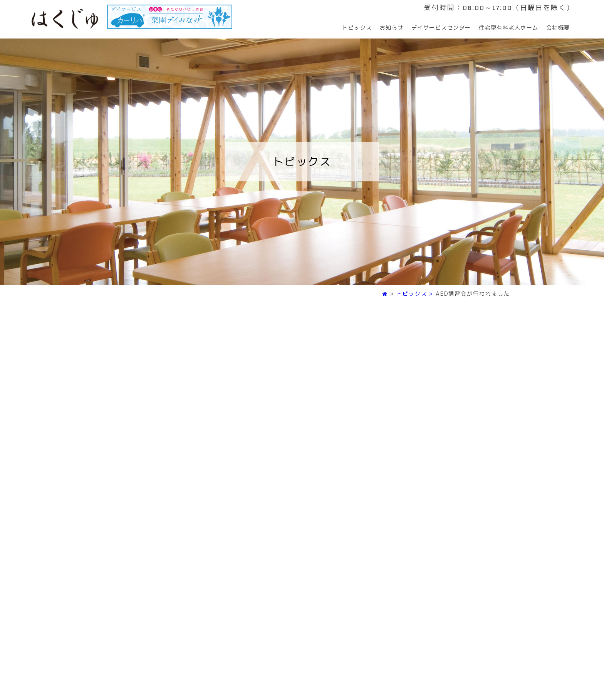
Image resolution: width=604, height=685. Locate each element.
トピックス (357, 27)
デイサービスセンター (441, 27)
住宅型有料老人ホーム (509, 27)
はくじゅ (64, 18)
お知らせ (392, 27)
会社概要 (558, 27)
